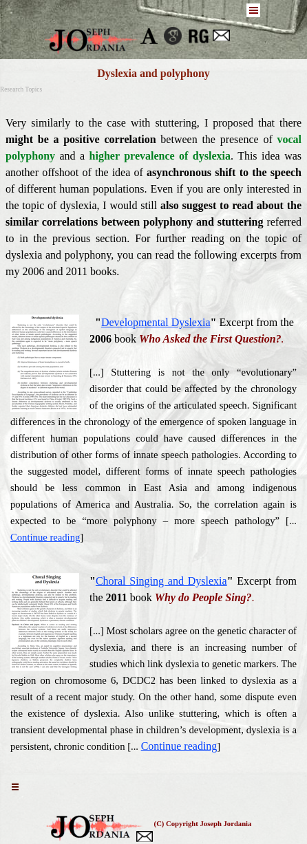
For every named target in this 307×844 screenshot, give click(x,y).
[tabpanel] (153, 197)
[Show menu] (253, 10)
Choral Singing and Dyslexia (161, 581)
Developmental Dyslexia (156, 322)
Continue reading (45, 537)
